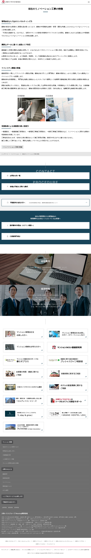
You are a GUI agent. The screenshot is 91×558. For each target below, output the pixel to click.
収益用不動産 (36, 526)
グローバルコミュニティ (24, 541)
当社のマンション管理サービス (11, 447)
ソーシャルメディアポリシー (44, 549)
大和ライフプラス (79, 541)
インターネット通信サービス (14, 531)
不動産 (43, 531)
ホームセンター (38, 533)
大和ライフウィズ (48, 541)
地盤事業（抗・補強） (16, 524)
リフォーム (45, 519)
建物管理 (5, 474)
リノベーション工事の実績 (13, 147)
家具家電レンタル (27, 529)
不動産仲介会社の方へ (48, 203)
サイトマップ (4, 549)
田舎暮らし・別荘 (41, 517)
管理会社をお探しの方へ (9, 451)
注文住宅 (12, 517)
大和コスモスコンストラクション (64, 541)
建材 (19, 529)
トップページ (5, 154)
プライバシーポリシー (59, 549)
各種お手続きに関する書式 (19, 186)
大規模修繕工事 (7, 455)
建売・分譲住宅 (20, 517)
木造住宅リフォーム (22, 520)
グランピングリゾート (58, 526)
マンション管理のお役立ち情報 (11, 463)
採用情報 (16, 507)
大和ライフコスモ (40, 544)
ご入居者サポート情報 (8, 459)
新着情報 (10, 507)
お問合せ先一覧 (15, 175)
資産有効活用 (6, 478)
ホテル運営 (5, 490)
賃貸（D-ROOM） (38, 524)
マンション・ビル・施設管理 (55, 528)
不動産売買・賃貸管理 (52, 531)
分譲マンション (31, 517)
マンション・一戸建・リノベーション (21, 526)
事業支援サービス (7, 486)
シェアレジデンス (46, 526)
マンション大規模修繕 (25, 522)
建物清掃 (47, 522)
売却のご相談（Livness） (67, 517)
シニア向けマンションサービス (23, 528)
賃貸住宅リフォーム (21, 519)
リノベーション (15, 154)
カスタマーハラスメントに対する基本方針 (78, 549)
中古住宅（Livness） (53, 517)
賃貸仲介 (42, 520)
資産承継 (14, 533)
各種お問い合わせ (15, 549)
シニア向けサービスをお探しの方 (13, 496)
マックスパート (51, 544)
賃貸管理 (47, 524)
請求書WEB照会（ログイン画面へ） (22, 225)
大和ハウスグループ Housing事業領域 (15, 513)
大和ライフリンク (37, 541)
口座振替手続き (15, 236)
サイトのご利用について (28, 549)
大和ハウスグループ (10, 541)
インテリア (14, 529)
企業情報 (4, 507)
